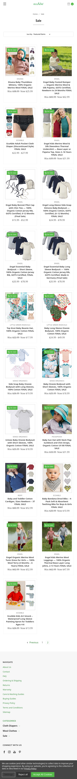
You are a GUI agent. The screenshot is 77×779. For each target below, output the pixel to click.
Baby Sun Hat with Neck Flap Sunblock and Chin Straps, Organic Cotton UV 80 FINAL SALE (56, 444)
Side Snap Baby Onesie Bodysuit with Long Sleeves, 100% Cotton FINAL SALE (20, 387)
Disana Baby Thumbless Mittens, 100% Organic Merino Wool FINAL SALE (20, 85)
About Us (7, 667)
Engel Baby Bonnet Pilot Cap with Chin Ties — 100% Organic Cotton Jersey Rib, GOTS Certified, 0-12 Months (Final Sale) (20, 211)
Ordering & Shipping (12, 680)
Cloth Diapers (10, 725)
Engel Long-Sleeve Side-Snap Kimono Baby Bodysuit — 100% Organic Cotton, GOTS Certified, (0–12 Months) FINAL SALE (56, 211)
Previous (32, 642)
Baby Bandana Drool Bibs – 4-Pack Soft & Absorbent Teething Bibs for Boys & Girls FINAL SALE (57, 502)
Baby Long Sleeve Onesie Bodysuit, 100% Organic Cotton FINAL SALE (57, 331)
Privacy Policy (9, 703)
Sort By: (30, 34)
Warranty (7, 689)
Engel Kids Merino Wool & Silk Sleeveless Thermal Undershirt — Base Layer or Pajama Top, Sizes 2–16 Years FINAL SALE (56, 149)
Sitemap (6, 712)
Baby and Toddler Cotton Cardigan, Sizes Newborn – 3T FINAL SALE (20, 501)
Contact (6, 671)
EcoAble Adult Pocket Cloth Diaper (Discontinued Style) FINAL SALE (20, 146)
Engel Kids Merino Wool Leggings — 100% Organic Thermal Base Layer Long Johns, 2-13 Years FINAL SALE (56, 561)
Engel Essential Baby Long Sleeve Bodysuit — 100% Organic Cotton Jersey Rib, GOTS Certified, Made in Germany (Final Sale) (57, 272)
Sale (5, 735)
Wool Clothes (10, 730)
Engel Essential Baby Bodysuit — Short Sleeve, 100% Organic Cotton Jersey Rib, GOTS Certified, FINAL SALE (20, 272)
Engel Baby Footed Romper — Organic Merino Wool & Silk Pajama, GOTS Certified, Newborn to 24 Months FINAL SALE (57, 88)
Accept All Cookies (42, 774)
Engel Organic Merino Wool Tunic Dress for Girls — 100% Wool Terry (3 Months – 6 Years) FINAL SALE (20, 561)
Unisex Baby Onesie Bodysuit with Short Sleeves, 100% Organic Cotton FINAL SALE (20, 442)
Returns (6, 685)
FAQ (5, 676)
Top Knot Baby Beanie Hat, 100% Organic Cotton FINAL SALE (20, 331)
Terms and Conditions (13, 707)
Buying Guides (9, 698)
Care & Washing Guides (13, 694)
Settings (8, 774)
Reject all (23, 774)
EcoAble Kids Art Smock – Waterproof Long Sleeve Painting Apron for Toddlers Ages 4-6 (20, 620)
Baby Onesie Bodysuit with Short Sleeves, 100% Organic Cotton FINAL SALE (57, 387)
